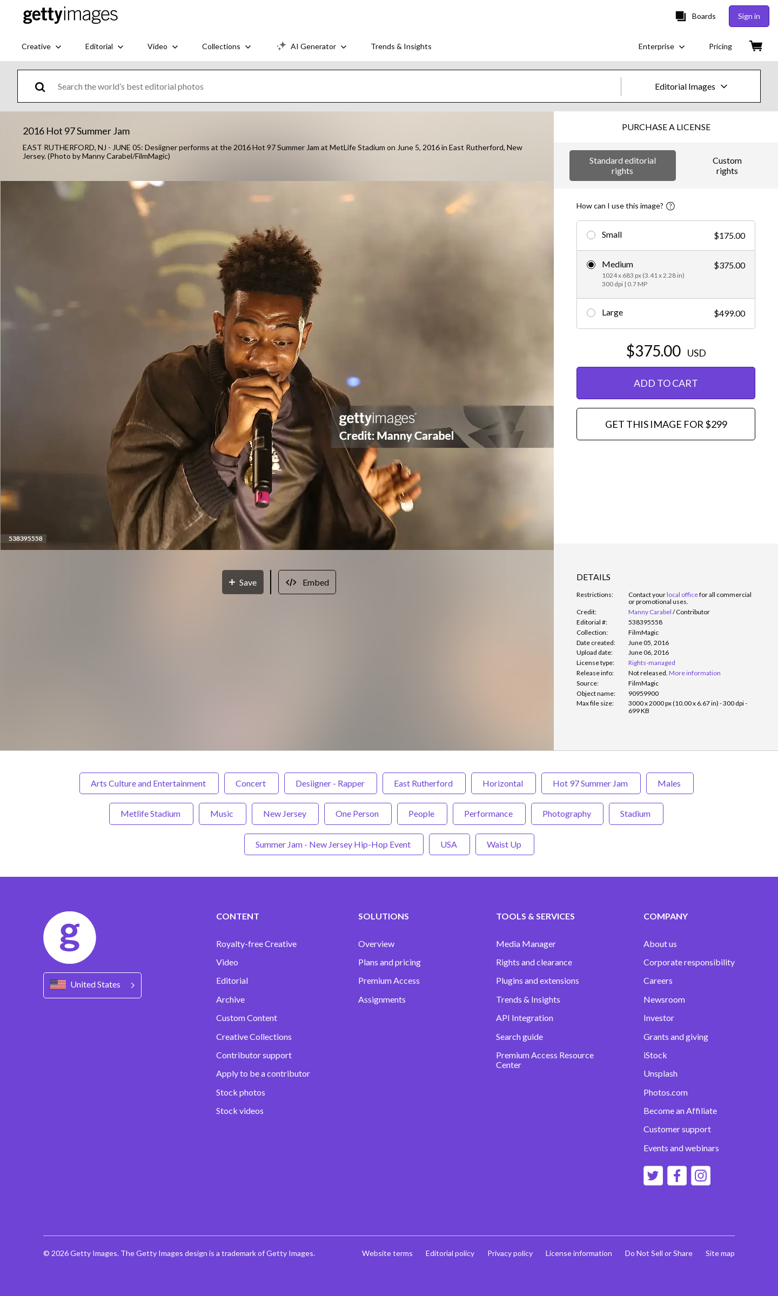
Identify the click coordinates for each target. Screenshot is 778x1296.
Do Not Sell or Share (659, 1253)
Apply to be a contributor (263, 1073)
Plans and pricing (389, 962)
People (422, 813)
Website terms (387, 1253)
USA (449, 844)
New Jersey (285, 813)
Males (670, 783)
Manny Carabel (650, 612)
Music (222, 813)
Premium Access (389, 980)
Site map (720, 1253)
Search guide (519, 1037)
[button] (277, 366)
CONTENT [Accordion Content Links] (237, 916)
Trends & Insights (528, 999)
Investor (658, 1018)
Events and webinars (681, 1148)
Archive (230, 999)
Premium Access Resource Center (545, 1060)
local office (682, 594)
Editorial (232, 980)
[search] (44, 86)
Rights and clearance (534, 962)
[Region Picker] (92, 985)
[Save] (243, 582)
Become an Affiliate (680, 1111)
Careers (658, 980)
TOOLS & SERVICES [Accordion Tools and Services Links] (535, 916)
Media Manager (526, 944)
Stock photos (240, 1092)
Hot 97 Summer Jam (591, 783)
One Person (358, 813)
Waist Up (505, 844)
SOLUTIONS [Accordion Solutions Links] (383, 916)
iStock (655, 1055)
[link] (648, 673)
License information (579, 1253)
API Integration (524, 1018)
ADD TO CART (666, 383)
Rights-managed (651, 663)
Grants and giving (675, 1037)
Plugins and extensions (537, 980)
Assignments (382, 999)
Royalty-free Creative (256, 944)
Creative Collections (254, 1037)
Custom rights (727, 165)
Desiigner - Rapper (331, 783)
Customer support (677, 1129)
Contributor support (254, 1055)
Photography (567, 813)
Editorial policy (450, 1253)
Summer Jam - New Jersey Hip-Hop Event (334, 844)
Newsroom (664, 999)
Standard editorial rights (622, 165)
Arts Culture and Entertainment (149, 783)
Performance (489, 813)
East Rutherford (424, 783)
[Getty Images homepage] (70, 16)
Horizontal (503, 783)
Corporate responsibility (689, 962)
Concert (251, 783)
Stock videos (240, 1111)
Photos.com (665, 1092)
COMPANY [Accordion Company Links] (665, 916)
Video (227, 962)
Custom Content (246, 1018)
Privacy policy (510, 1253)
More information (695, 673)
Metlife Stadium (151, 813)
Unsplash (660, 1073)
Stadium (636, 813)
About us (660, 944)
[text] (337, 86)
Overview (376, 944)
